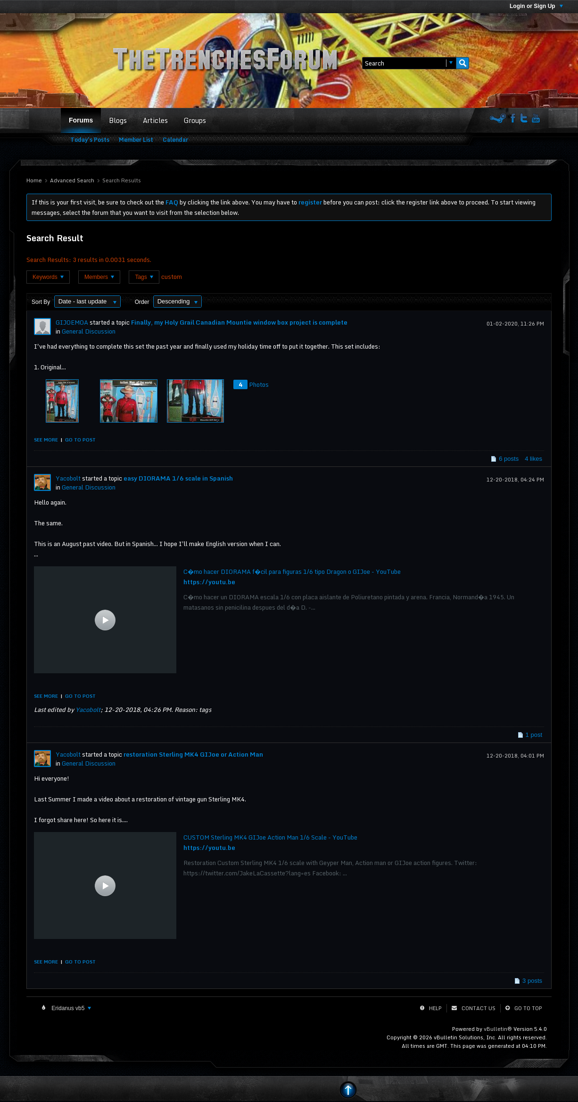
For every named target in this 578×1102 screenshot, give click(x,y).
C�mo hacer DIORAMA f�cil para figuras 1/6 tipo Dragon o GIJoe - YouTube (292, 571)
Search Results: (48, 259)
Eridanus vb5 (70, 1008)
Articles (155, 120)
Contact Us (478, 1008)
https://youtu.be (209, 582)
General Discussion (89, 331)
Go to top (528, 1008)
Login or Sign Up (536, 6)
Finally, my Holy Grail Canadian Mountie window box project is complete (239, 322)
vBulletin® (498, 1029)
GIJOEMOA (72, 322)
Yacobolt (68, 478)
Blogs (118, 120)
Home (34, 180)
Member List (136, 139)
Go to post (80, 439)
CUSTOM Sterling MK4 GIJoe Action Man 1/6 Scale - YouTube (270, 837)
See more (46, 439)
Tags (144, 277)
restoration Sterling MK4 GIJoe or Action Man (193, 754)
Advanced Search (72, 180)
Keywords (48, 277)
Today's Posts (89, 139)
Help (435, 1008)
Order (142, 302)
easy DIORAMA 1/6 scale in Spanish (178, 478)
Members (99, 277)
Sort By (41, 302)
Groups (195, 120)
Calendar (175, 139)
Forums (81, 120)
